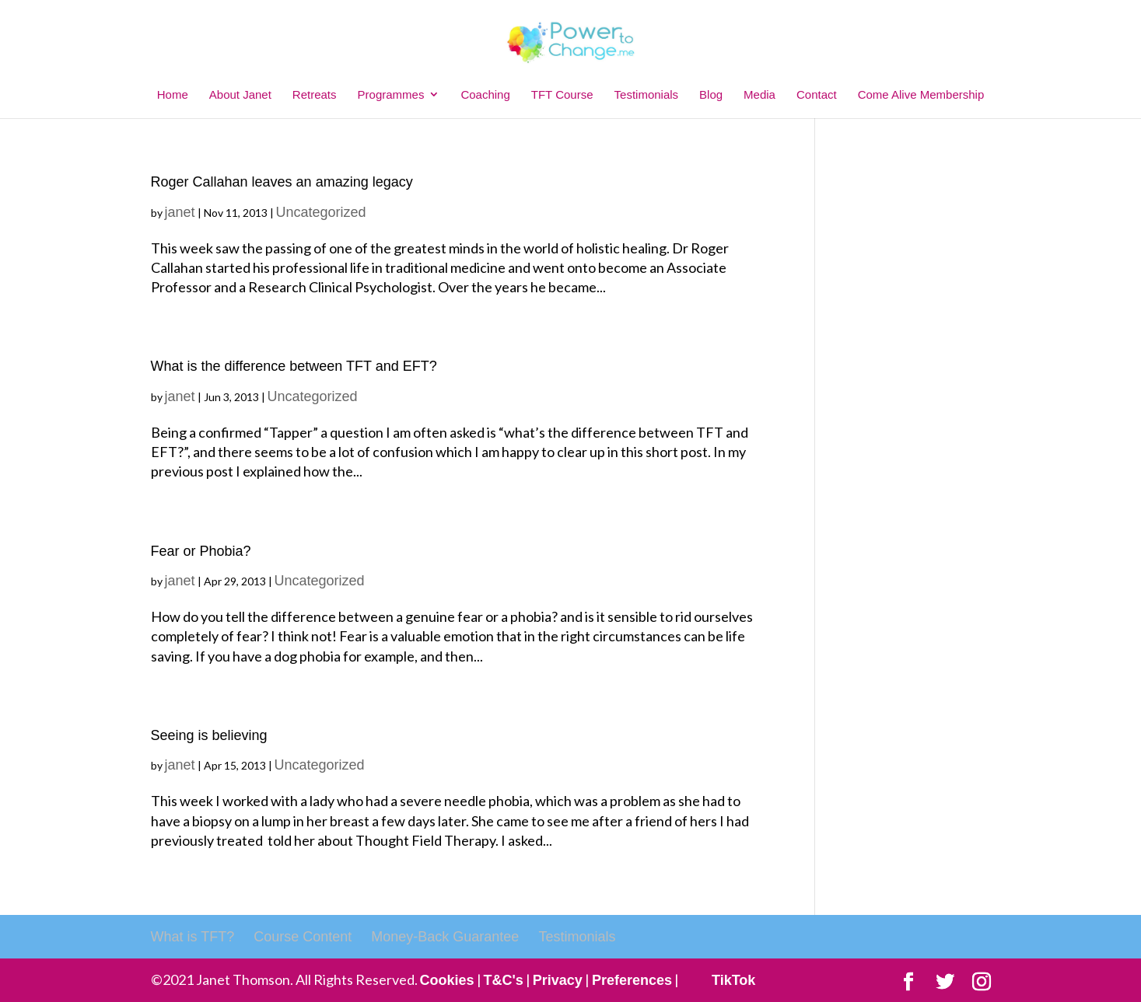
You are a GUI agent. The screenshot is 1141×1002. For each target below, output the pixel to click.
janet (180, 212)
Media (759, 94)
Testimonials (646, 94)
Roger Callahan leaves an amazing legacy (282, 182)
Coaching (484, 94)
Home (172, 94)
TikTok (733, 980)
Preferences (632, 980)
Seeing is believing (209, 735)
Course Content (303, 936)
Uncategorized (321, 212)
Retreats (314, 94)
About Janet (240, 94)
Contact (816, 94)
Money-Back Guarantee (445, 936)
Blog (711, 94)
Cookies (447, 980)
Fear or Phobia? (201, 551)
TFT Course (562, 94)
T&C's (503, 980)
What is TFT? (193, 936)
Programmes (391, 94)
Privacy (558, 980)
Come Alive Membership (921, 94)
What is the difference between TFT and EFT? (294, 366)
